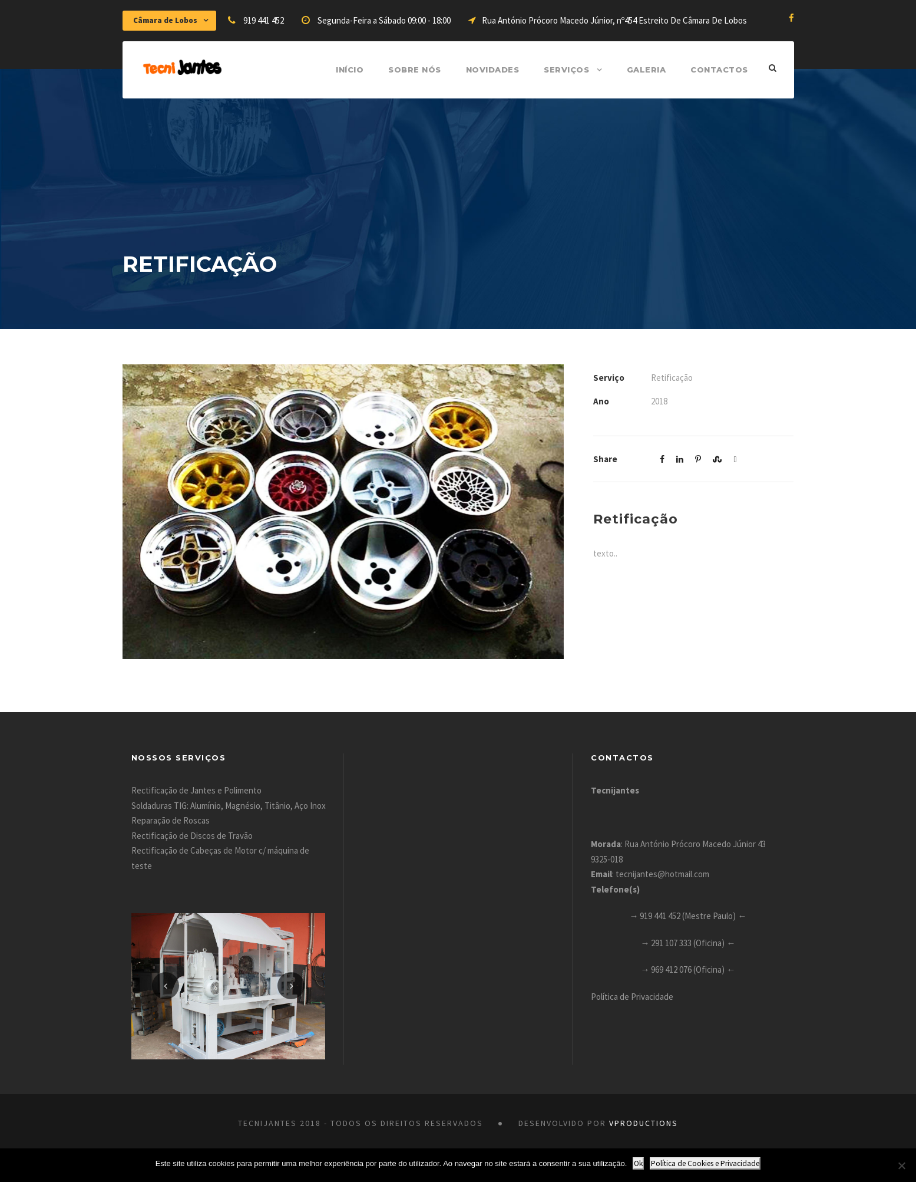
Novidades (493, 69)
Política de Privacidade (632, 996)
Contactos (719, 69)
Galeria (646, 69)
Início (349, 69)
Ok (638, 1163)
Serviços (566, 69)
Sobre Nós (414, 69)
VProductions (643, 1123)
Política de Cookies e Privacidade (705, 1163)
